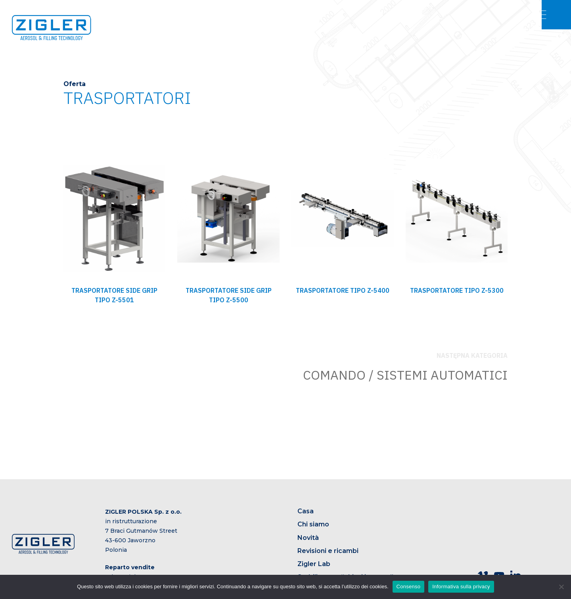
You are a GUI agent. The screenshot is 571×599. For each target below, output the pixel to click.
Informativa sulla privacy (461, 586)
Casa (305, 511)
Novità (308, 537)
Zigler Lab (313, 564)
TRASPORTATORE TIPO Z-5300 (457, 290)
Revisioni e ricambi (327, 551)
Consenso (409, 586)
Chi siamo (313, 524)
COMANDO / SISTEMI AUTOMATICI (405, 375)
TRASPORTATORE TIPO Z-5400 (342, 290)
